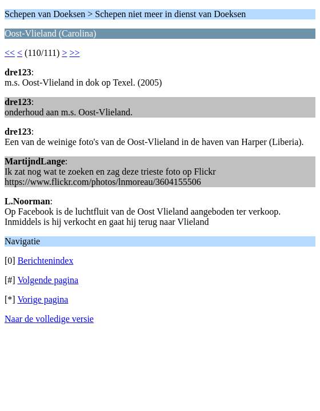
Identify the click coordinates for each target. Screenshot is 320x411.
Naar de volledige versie (49, 319)
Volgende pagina (47, 280)
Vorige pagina (42, 299)
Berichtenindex (46, 260)
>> (74, 53)
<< (10, 53)
